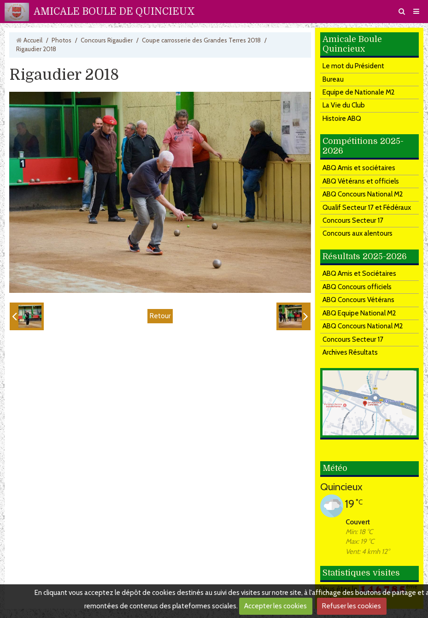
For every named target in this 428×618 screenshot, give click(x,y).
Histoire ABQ (341, 118)
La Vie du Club (343, 105)
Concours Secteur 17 (352, 220)
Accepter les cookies (275, 606)
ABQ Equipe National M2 (359, 313)
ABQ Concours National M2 (362, 194)
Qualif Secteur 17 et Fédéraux (366, 207)
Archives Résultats (350, 352)
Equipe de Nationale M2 (358, 92)
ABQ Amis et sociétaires (358, 168)
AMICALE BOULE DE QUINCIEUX (114, 11)
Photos (61, 40)
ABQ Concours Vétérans (358, 300)
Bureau (333, 79)
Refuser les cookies (351, 606)
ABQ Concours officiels (357, 287)
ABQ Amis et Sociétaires (359, 273)
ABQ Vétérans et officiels (360, 181)
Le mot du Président (353, 66)
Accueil (32, 40)
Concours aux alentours (357, 233)
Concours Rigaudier (107, 40)
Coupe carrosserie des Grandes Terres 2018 (201, 40)
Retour (160, 316)
